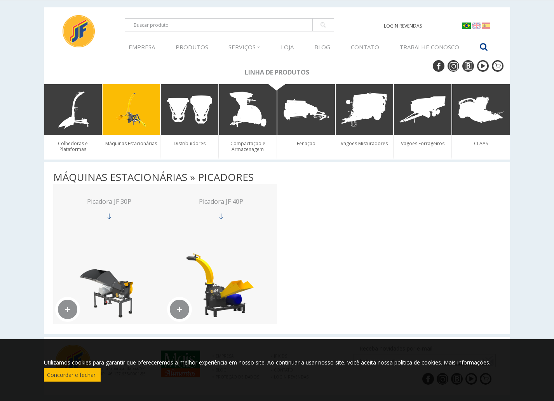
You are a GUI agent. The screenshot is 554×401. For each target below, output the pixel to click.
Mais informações (466, 362)
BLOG (322, 47)
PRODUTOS (192, 47)
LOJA (287, 47)
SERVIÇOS (244, 47)
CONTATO (365, 47)
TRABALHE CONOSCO (429, 47)
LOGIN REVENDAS (403, 26)
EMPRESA (142, 47)
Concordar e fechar (71, 374)
